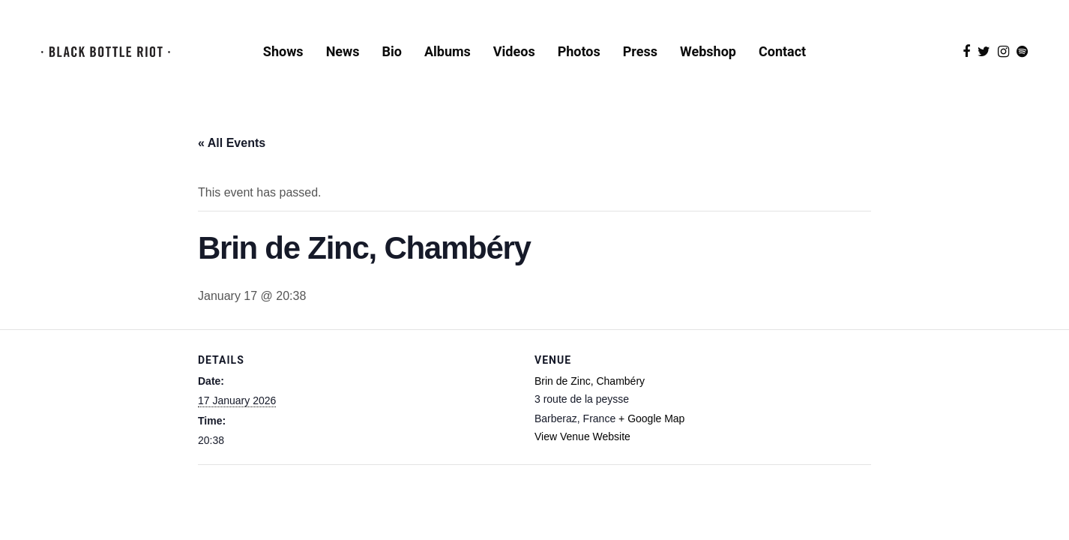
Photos (579, 51)
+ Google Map (651, 418)
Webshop (708, 51)
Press (640, 51)
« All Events (231, 142)
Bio (392, 51)
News (343, 51)
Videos (514, 51)
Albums (447, 51)
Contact (782, 51)
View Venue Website (582, 436)
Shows (283, 51)
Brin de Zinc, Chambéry (589, 381)
